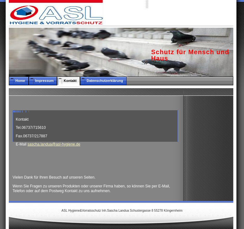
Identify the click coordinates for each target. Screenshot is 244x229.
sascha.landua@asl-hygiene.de (53, 144)
